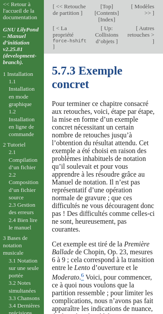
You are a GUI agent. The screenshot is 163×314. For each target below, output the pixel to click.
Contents (106, 13)
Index (106, 19)
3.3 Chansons (24, 298)
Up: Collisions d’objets (107, 34)
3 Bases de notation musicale (15, 245)
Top (106, 6)
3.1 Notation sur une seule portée (24, 268)
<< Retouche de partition (69, 9)
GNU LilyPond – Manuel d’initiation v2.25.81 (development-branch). (21, 45)
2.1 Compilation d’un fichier (23, 160)
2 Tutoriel (14, 144)
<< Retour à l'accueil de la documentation (20, 10)
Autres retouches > (140, 31)
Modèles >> (143, 9)
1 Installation (18, 74)
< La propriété (69, 34)
